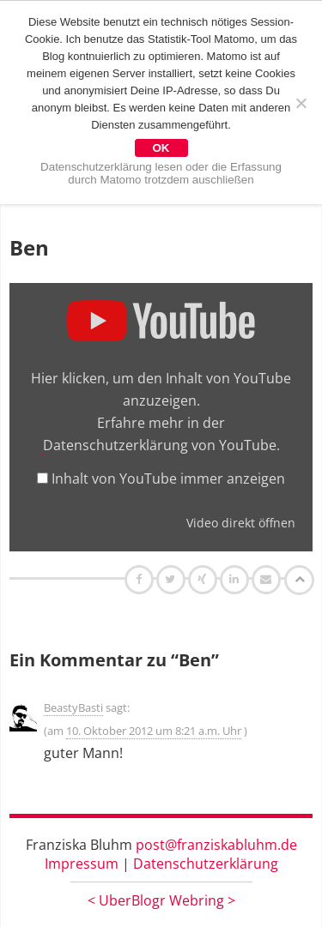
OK (161, 147)
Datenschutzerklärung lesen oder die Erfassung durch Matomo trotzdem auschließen (161, 173)
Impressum (81, 863)
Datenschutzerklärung (205, 863)
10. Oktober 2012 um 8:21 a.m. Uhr (153, 730)
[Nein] (300, 102)
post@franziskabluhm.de (216, 844)
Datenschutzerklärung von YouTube (159, 445)
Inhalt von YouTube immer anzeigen (168, 478)
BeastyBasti (73, 707)
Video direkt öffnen (240, 523)
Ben (29, 247)
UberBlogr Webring (161, 900)
